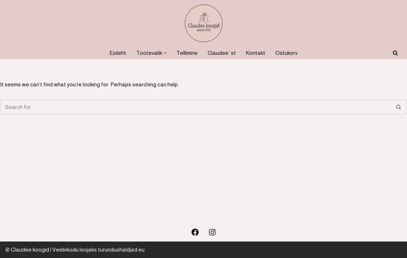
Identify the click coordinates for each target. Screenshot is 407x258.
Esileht (117, 53)
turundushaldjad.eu (121, 250)
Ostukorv (286, 53)
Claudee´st (222, 53)
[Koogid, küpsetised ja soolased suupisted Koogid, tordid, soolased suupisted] (203, 23)
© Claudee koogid (27, 250)
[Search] (395, 53)
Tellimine (187, 53)
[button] (165, 53)
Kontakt (255, 53)
